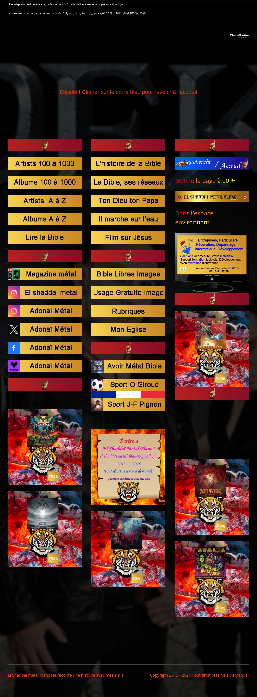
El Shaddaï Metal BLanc (239, 35)
